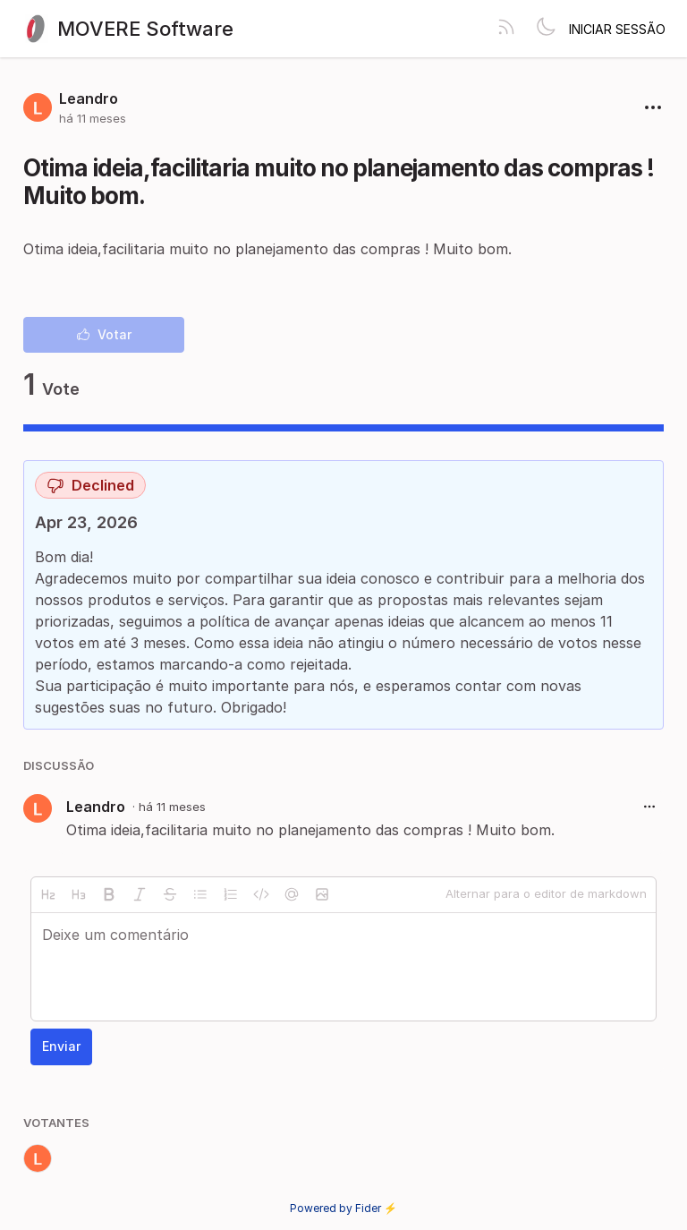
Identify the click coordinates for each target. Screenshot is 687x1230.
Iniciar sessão (617, 29)
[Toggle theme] (546, 28)
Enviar (61, 1046)
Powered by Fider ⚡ (343, 1208)
